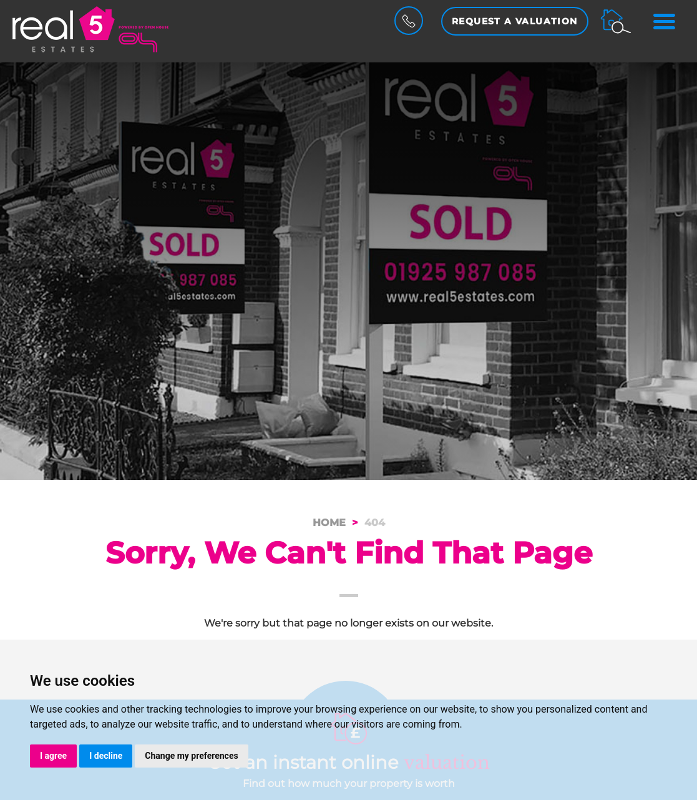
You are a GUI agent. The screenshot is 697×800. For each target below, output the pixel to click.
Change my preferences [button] (191, 756)
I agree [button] (53, 756)
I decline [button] (105, 756)
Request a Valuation (515, 21)
